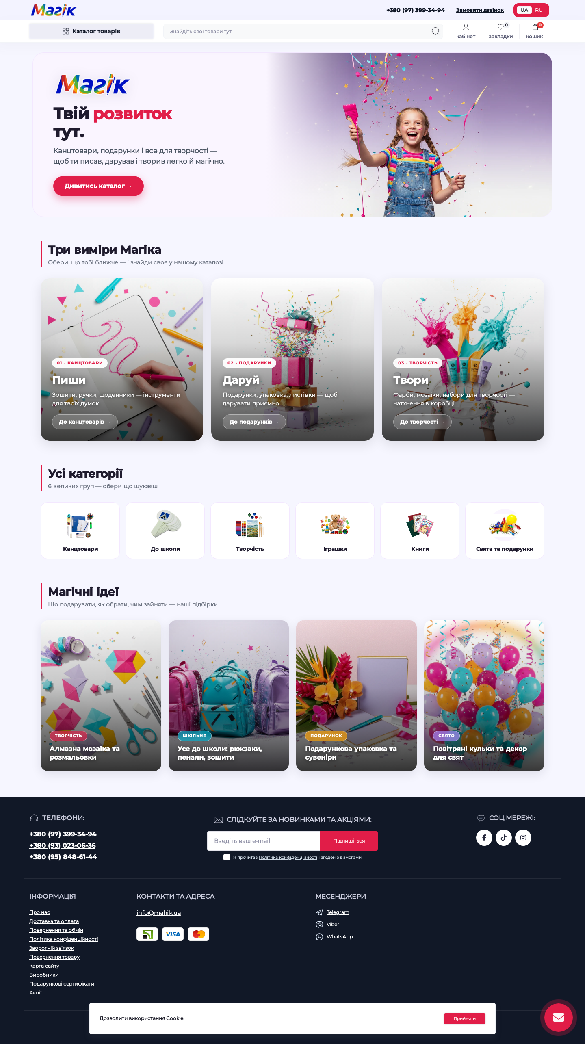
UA (524, 10)
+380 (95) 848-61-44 (63, 857)
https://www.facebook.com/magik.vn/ (484, 837)
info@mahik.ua (158, 912)
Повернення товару (54, 957)
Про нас (39, 912)
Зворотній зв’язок (51, 948)
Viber (333, 924)
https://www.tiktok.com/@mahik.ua (504, 837)
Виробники (43, 975)
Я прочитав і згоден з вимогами (297, 857)
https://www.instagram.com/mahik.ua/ (523, 837)
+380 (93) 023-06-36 (62, 845)
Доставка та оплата (54, 921)
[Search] (436, 31)
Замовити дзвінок (480, 10)
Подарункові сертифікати (61, 984)
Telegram (338, 912)
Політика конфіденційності (288, 857)
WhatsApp (340, 937)
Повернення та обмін (56, 930)
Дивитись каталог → (98, 186)
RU (539, 10)
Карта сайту (44, 966)
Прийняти (465, 1018)
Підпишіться (349, 841)
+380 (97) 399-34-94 (62, 834)
